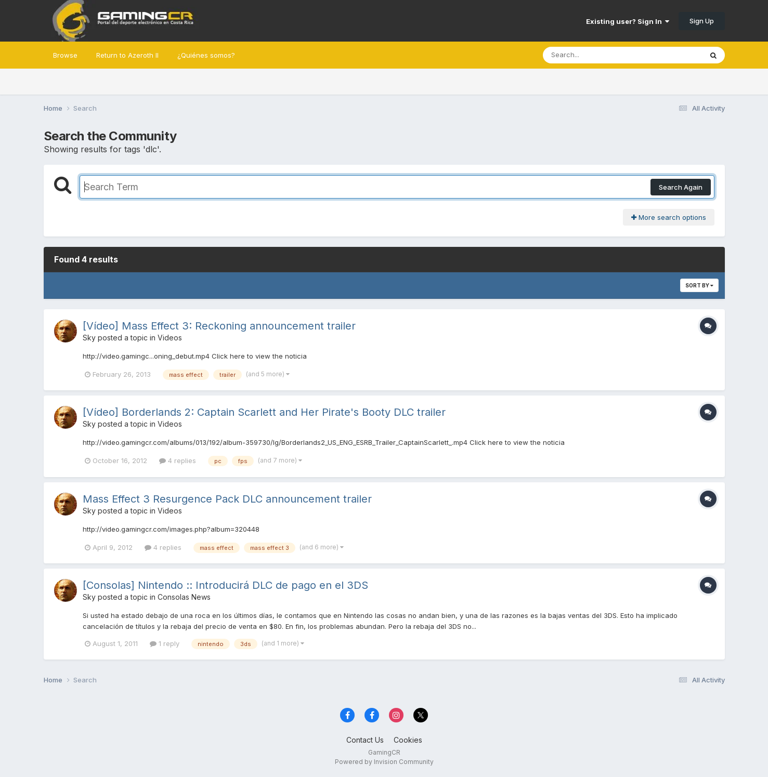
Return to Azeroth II (127, 55)
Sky (89, 337)
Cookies (408, 739)
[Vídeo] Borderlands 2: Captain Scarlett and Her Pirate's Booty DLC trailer (264, 412)
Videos (170, 337)
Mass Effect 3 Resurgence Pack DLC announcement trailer (227, 499)
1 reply (164, 643)
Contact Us (365, 739)
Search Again (680, 187)
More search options (668, 217)
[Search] (594, 55)
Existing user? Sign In (627, 21)
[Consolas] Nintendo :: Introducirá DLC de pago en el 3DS (225, 585)
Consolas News (184, 596)
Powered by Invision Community (384, 762)
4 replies (177, 460)
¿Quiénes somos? (206, 55)
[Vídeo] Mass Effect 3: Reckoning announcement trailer (219, 326)
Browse (65, 55)
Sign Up (701, 21)
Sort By (699, 285)
